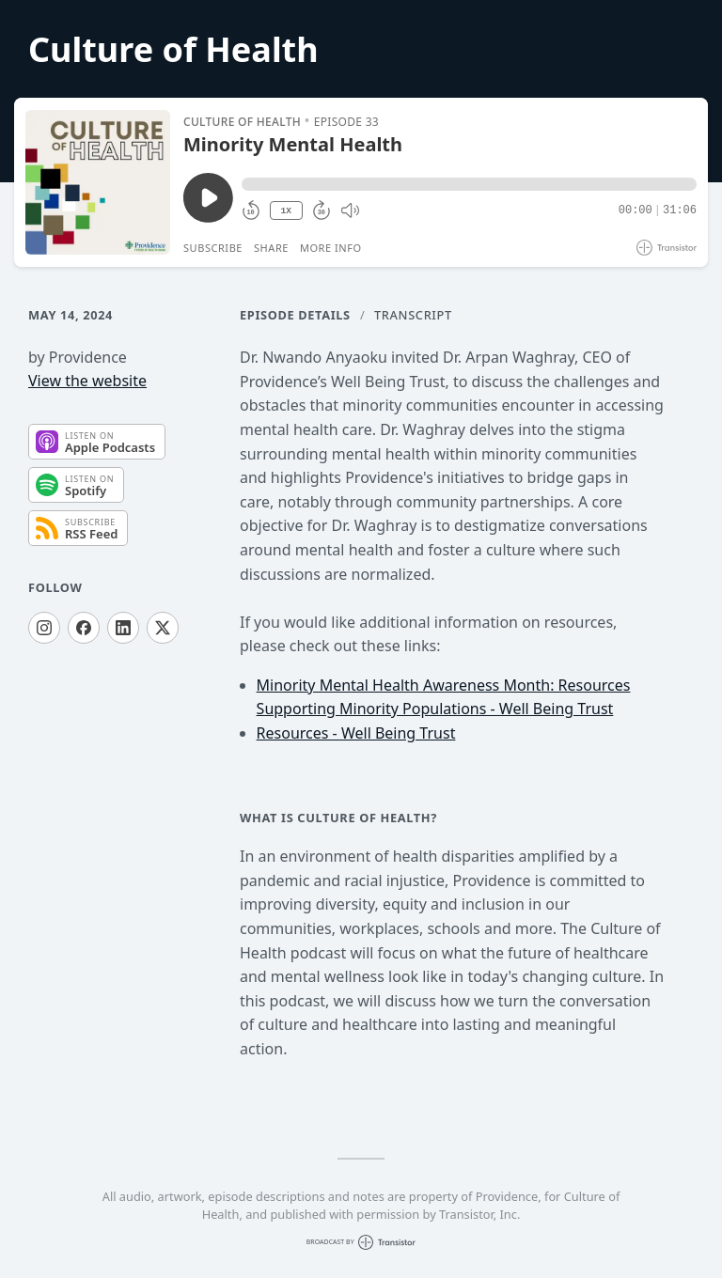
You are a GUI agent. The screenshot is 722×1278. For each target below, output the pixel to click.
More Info (331, 248)
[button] (469, 184)
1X (285, 211)
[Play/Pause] (97, 182)
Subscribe (213, 248)
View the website (87, 380)
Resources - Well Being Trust (356, 733)
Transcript (413, 314)
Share (271, 248)
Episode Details (295, 314)
